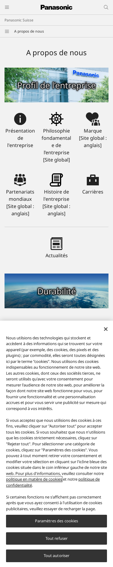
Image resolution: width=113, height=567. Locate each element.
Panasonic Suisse (19, 20)
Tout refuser (57, 541)
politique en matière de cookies (34, 482)
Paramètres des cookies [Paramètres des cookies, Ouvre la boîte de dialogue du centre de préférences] (56, 524)
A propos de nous (29, 31)
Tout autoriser (57, 559)
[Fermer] (105, 332)
